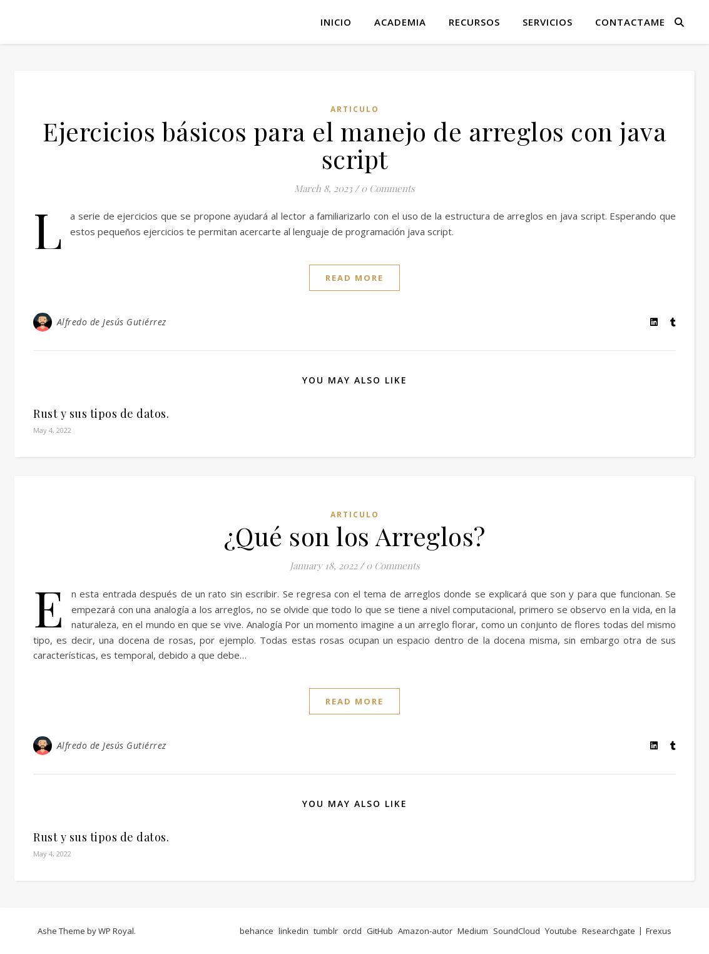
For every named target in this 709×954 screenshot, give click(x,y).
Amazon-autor (425, 930)
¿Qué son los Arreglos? (355, 535)
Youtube (561, 930)
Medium (472, 930)
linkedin (293, 930)
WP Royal (116, 930)
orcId (352, 930)
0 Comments (388, 188)
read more (354, 277)
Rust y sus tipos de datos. (101, 413)
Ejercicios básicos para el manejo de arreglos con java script (354, 144)
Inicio (336, 22)
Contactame (630, 22)
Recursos (474, 22)
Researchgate (608, 930)
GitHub (380, 930)
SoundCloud (516, 930)
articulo (354, 109)
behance (256, 930)
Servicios (548, 22)
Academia (400, 22)
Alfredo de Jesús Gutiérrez (111, 322)
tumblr (326, 930)
